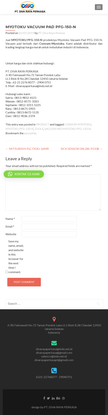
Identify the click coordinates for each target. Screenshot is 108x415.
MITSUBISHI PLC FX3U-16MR (27, 148)
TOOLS (38, 128)
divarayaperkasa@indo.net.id (54, 349)
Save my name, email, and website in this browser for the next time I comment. (16, 256)
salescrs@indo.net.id (54, 356)
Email (9, 226)
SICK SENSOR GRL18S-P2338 (82, 148)
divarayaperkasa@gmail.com (54, 352)
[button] (24, 174)
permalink (30, 133)
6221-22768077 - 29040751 (54, 377)
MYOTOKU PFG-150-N (19, 128)
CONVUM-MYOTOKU (77, 124)
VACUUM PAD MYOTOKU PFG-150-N (67, 128)
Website (10, 234)
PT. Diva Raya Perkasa (51, 33)
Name (10, 218)
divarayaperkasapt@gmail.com (54, 360)
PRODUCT (42, 124)
